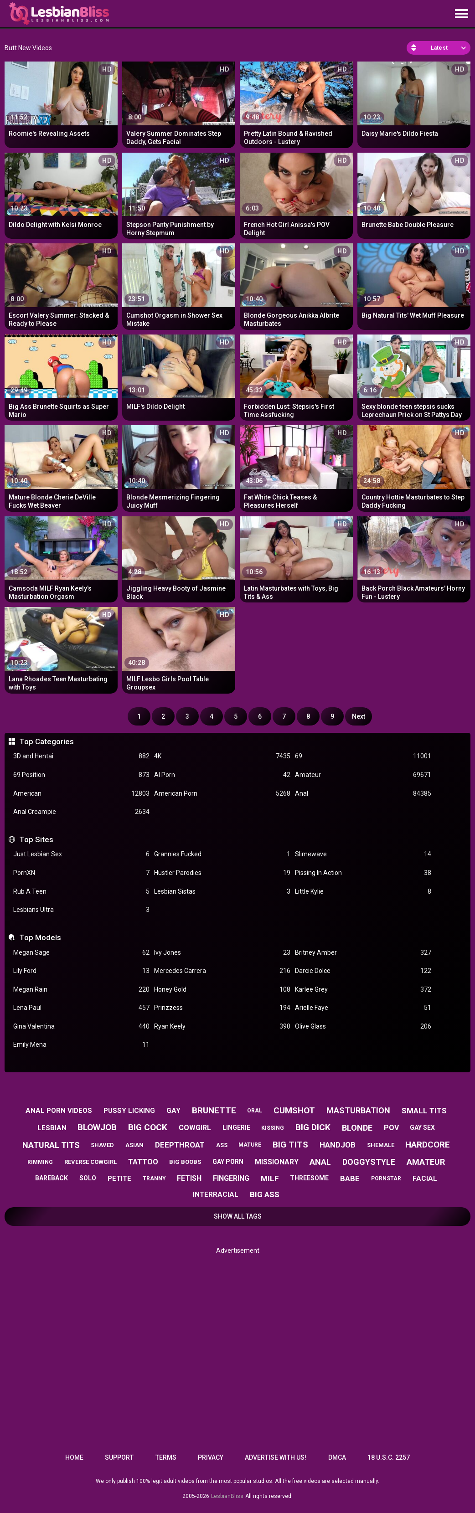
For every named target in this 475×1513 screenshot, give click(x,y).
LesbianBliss (227, 1496)
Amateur (363, 775)
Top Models (40, 937)
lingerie (236, 1127)
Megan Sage (81, 953)
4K (222, 756)
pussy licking (129, 1110)
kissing (272, 1128)
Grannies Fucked (222, 854)
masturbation (358, 1110)
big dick (312, 1127)
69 (363, 756)
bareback (51, 1178)
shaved (102, 1145)
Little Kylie (363, 891)
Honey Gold (222, 989)
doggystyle (368, 1162)
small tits (424, 1110)
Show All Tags (238, 1216)
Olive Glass (363, 1026)
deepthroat (180, 1144)
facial (425, 1178)
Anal (363, 794)
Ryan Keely (222, 1026)
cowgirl (195, 1127)
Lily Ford (81, 971)
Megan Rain (81, 989)
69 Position (81, 775)
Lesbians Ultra (81, 910)
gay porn (227, 1161)
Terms (165, 1457)
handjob (338, 1144)
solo (87, 1178)
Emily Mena (81, 1045)
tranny (154, 1178)
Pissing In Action (363, 873)
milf (270, 1178)
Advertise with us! (275, 1457)
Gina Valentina (81, 1026)
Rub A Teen (81, 891)
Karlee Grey (363, 989)
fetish (189, 1178)
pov (391, 1127)
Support (119, 1457)
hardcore (427, 1144)
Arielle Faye (363, 1008)
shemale (380, 1145)
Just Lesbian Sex (81, 854)
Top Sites (36, 839)
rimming (40, 1162)
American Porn (222, 794)
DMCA (337, 1457)
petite (119, 1178)
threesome (309, 1178)
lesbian (52, 1128)
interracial (215, 1194)
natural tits (51, 1145)
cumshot (294, 1110)
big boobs (185, 1161)
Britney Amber (363, 953)
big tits (290, 1144)
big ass (264, 1194)
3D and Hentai (81, 756)
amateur (426, 1162)
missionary (277, 1162)
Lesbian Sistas (222, 891)
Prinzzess (222, 1008)
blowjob (97, 1127)
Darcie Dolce (363, 971)
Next (358, 716)
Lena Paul (81, 1008)
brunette (214, 1110)
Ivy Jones (222, 953)
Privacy (210, 1457)
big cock (147, 1127)
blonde (357, 1127)
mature (249, 1145)
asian (134, 1145)
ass (221, 1145)
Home (74, 1457)
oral (254, 1110)
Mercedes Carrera (222, 971)
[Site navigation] (461, 14)
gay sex (422, 1127)
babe (350, 1178)
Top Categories (47, 741)
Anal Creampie (81, 812)
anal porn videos (59, 1110)
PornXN (81, 873)
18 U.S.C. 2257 (388, 1457)
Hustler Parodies (222, 873)
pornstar (386, 1178)
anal (320, 1162)
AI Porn (222, 775)
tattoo (143, 1162)
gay (173, 1110)
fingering (231, 1178)
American (81, 794)
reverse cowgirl (90, 1161)
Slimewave (363, 854)
